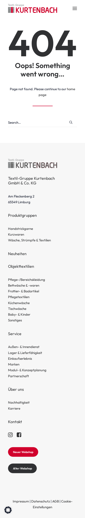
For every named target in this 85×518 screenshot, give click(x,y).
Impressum (21, 501)
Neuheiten (17, 253)
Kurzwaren (16, 234)
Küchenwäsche (19, 303)
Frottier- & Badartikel (23, 291)
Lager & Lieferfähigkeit (25, 353)
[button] (74, 8)
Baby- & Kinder (19, 314)
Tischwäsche (17, 309)
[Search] (42, 122)
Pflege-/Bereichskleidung (26, 280)
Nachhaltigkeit (19, 402)
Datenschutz (40, 501)
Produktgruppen (22, 215)
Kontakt (15, 421)
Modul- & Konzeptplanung (27, 370)
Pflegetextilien (18, 297)
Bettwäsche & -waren (23, 285)
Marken (13, 364)
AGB (55, 501)
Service (14, 333)
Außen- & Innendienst (23, 347)
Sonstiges (15, 320)
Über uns (16, 389)
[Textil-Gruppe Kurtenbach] (32, 8)
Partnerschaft (18, 376)
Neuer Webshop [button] (23, 452)
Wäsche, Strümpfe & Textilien (29, 240)
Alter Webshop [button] (22, 468)
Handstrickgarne (20, 229)
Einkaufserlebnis (20, 358)
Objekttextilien (21, 266)
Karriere (14, 408)
